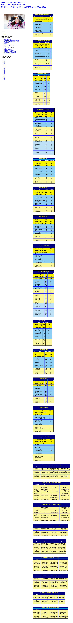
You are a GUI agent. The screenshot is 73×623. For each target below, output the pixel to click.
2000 (4, 78)
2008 (4, 71)
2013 (4, 66)
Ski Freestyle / (9, 50)
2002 (4, 76)
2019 (4, 61)
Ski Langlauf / (10, 51)
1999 (4, 79)
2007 (4, 72)
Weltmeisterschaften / (11, 40)
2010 (4, 69)
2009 (4, 70)
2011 (4, 68)
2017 (4, 63)
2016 (4, 64)
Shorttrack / (9, 47)
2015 (4, 65)
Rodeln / (6, 46)
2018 (4, 62)
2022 (4, 59)
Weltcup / (7, 39)
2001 (4, 77)
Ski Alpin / (8, 49)
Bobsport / (7, 44)
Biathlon (5, 43)
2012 (4, 67)
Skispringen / (8, 53)
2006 (4, 73)
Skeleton (5, 48)
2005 (4, 74)
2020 (4, 60)
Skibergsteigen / (10, 52)
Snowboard (6, 54)
